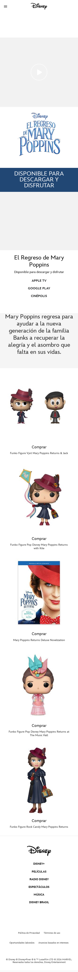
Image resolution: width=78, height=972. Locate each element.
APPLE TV (39, 281)
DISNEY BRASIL (39, 902)
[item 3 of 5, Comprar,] (39, 593)
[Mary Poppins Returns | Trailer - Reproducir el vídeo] (39, 72)
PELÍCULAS (39, 871)
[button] (5, 6)
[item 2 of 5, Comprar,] (39, 497)
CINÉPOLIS (39, 296)
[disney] (39, 851)
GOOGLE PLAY (39, 288)
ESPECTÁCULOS (39, 887)
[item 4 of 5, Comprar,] (39, 684)
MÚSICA (39, 894)
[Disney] (39, 6)
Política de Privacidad (29, 933)
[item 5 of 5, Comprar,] (39, 780)
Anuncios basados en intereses (53, 942)
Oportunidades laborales (21, 942)
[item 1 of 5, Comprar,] (39, 406)
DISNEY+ (39, 863)
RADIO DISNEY (39, 879)
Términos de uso (52, 933)
